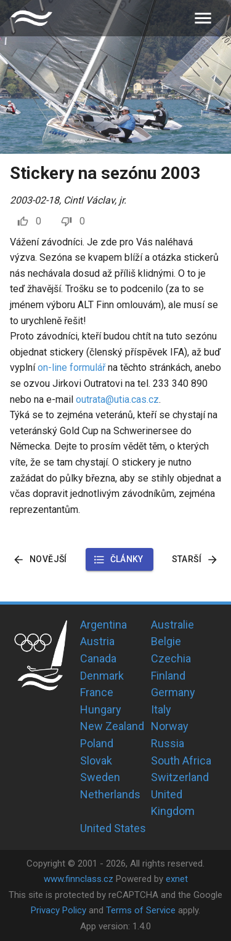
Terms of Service (141, 910)
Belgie (166, 641)
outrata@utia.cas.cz (117, 399)
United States (113, 828)
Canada (98, 658)
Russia (167, 743)
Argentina (103, 624)
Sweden (100, 777)
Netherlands (110, 794)
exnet (177, 878)
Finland (168, 675)
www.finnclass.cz (78, 878)
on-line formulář (71, 367)
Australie (172, 624)
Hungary (100, 709)
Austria (97, 641)
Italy (161, 709)
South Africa (181, 760)
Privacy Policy (58, 910)
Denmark (102, 675)
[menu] (203, 18)
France (96, 692)
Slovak (96, 760)
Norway (169, 726)
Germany (173, 692)
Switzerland (180, 777)
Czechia (171, 658)
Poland (96, 743)
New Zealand (112, 726)
